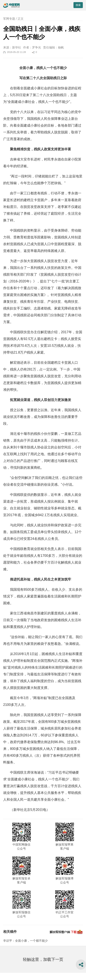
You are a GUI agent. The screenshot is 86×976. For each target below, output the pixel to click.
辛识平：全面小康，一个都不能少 (25, 940)
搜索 (78, 5)
